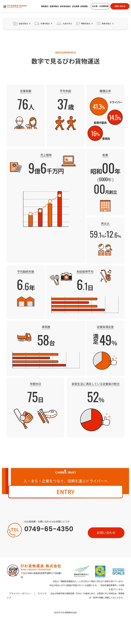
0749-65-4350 (48, 529)
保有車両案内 (65, 6)
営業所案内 (54, 6)
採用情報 (84, 6)
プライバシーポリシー (20, 593)
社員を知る (67, 23)
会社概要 (75, 6)
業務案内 (44, 6)
